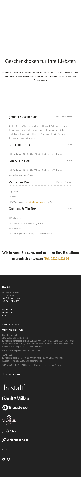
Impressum (7, 309)
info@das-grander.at (11, 298)
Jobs (4, 315)
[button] (77, 11)
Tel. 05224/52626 (56, 259)
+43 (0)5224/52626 (10, 301)
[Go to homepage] (7, 10)
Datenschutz (7, 312)
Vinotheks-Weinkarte (36, 202)
